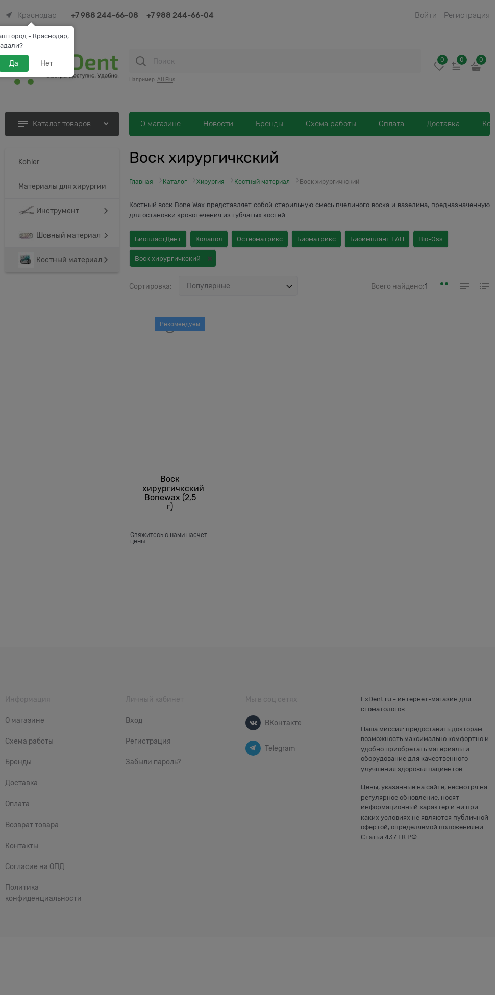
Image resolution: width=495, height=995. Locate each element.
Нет (46, 63)
